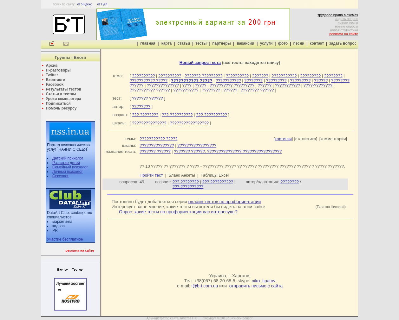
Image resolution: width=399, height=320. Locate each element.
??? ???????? (145, 114)
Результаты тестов (63, 89)
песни (298, 43)
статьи (184, 43)
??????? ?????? (147, 98)
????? (200, 85)
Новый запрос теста (200, 62)
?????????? (143, 75)
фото (283, 43)
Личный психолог (67, 171)
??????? (260, 75)
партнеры (221, 43)
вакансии (245, 43)
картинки (283, 138)
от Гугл (102, 4)
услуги (266, 43)
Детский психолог (67, 158)
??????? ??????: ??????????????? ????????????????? (228, 151)
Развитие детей (66, 162)
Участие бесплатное (65, 239)
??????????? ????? (148, 80)
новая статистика (344, 30)
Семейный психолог (70, 167)
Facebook (54, 84)
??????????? (284, 75)
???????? (333, 75)
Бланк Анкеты (181, 175)
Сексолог (60, 176)
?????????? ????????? (232, 85)
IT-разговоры (58, 70)
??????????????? (149, 123)
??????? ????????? (203, 75)
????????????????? (189, 123)
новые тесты (347, 22)
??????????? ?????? (150, 90)
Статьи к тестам (61, 94)
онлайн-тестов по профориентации (224, 201)
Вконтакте (55, 80)
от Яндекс (84, 4)
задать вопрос (346, 19)
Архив (51, 65)
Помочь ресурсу (61, 108)
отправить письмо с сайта (256, 285)
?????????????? (163, 85)
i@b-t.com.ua (205, 285)
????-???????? (318, 85)
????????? (310, 75)
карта (166, 43)
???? (187, 85)
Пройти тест (151, 175)
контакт (317, 43)
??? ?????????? (177, 114)
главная (147, 43)
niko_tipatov (264, 280)
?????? (321, 80)
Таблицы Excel (215, 175)
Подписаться (58, 103)
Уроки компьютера (63, 99)
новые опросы (346, 26)
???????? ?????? (257, 90)
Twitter (52, 75)
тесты (200, 43)
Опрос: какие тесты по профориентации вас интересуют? (178, 211)
